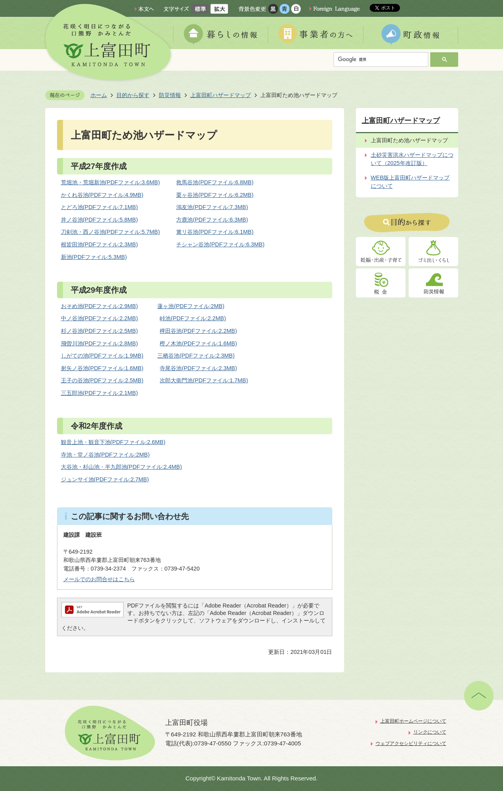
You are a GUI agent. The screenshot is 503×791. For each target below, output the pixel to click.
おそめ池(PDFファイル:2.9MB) (99, 306)
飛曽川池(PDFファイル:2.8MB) (99, 343)
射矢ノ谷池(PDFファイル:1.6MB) (102, 368)
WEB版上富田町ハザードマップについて (410, 181)
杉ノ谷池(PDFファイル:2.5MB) (99, 331)
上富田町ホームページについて (413, 721)
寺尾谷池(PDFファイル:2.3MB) (198, 368)
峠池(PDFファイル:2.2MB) (193, 318)
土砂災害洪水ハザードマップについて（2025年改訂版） (412, 159)
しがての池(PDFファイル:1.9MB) (102, 355)
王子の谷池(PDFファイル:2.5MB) (102, 380)
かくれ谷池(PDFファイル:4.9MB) (102, 195)
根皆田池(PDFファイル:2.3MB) (99, 244)
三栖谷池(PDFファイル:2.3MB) (195, 355)
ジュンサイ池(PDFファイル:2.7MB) (105, 479)
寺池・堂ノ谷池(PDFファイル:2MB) (105, 454)
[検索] (383, 59)
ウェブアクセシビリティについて (411, 743)
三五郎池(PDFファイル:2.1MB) (99, 393)
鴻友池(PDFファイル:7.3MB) (212, 207)
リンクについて (429, 732)
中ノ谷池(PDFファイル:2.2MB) (99, 318)
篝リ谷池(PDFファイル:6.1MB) (214, 232)
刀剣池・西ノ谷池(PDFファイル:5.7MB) (110, 232)
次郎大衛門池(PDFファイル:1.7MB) (204, 380)
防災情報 (170, 95)
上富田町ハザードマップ (220, 95)
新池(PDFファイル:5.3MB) (94, 257)
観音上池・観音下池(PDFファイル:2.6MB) (113, 442)
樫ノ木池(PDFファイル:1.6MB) (198, 343)
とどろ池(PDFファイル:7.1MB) (99, 207)
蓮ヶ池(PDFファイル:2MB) (190, 306)
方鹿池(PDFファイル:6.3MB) (212, 220)
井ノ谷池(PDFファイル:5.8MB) (99, 220)
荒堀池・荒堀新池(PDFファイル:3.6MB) (110, 182)
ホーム (98, 95)
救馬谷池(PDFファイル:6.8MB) (214, 182)
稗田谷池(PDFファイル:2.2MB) (198, 331)
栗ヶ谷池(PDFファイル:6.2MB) (214, 195)
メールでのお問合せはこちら (99, 579)
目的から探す (132, 95)
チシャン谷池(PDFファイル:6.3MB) (220, 244)
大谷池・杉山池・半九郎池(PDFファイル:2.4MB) (121, 467)
